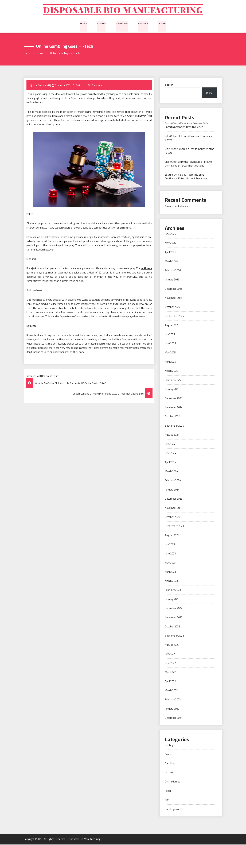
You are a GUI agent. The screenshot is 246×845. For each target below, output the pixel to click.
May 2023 (170, 563)
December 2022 (173, 609)
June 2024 (170, 454)
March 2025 (171, 371)
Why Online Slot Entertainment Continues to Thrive (190, 138)
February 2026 (173, 271)
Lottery (169, 773)
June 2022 (170, 664)
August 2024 (172, 435)
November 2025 (173, 298)
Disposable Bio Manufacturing (123, 10)
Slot (167, 800)
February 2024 (173, 481)
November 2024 (173, 408)
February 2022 (173, 700)
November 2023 (173, 508)
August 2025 (172, 326)
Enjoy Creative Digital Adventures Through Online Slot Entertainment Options (188, 164)
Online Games (172, 782)
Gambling (122, 23)
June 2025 (170, 344)
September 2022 (174, 636)
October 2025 (172, 308)
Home (83, 23)
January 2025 (172, 390)
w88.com (146, 269)
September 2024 (174, 426)
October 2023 (172, 517)
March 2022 (171, 691)
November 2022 (173, 618)
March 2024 (171, 472)
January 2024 (172, 490)
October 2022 (172, 627)
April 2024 (170, 463)
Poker (162, 23)
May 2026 (170, 244)
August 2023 (172, 536)
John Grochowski (41, 86)
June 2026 (170, 234)
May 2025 (170, 353)
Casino (101, 23)
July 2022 (170, 655)
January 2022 (172, 709)
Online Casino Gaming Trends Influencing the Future (189, 151)
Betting (143, 23)
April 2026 (170, 253)
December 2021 (173, 718)
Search (169, 85)
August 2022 (172, 645)
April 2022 (170, 682)
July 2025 (170, 335)
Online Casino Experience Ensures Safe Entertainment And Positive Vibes (186, 125)
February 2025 (173, 381)
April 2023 (170, 572)
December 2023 (173, 499)
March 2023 (171, 581)
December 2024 (173, 399)
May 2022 (170, 673)
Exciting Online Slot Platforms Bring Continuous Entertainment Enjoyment (186, 177)
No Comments (95, 86)
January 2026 (172, 280)
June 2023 (170, 554)
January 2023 (172, 600)
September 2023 (174, 527)
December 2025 (173, 289)
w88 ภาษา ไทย (143, 117)
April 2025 (170, 362)
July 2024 (170, 444)
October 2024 (172, 417)
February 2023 (173, 591)
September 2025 (174, 317)
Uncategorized (173, 810)
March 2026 (171, 262)
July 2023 (170, 545)
